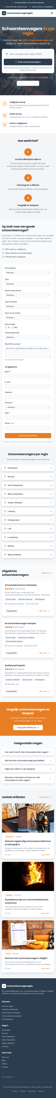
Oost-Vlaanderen (8, 1037)
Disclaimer (32, 1091)
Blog (3, 1060)
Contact (5, 1067)
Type (7, 279)
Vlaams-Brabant (8, 1043)
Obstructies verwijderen (11, 1013)
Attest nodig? (10, 324)
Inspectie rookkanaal (10, 1009)
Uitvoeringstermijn (12, 333)
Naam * (8, 372)
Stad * (7, 413)
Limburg (5, 1046)
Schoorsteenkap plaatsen (12, 1016)
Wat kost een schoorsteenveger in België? (26, 958)
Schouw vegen (7, 1006)
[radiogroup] (28, 327)
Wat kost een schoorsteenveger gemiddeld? (28, 760)
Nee (15, 327)
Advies (4, 1064)
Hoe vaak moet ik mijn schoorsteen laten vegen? (28, 752)
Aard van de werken (12, 313)
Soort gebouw (10, 268)
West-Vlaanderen (8, 1040)
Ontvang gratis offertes (28, 436)
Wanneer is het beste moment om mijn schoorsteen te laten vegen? (28, 779)
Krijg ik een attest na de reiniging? (28, 769)
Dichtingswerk (7, 1019)
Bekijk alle (47, 573)
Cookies (23, 1091)
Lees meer (46, 855)
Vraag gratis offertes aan (28, 727)
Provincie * (9, 403)
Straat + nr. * (10, 423)
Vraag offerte (11, 611)
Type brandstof (11, 302)
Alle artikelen (45, 797)
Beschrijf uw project (13, 344)
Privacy (15, 1091)
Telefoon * (9, 392)
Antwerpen (6, 1030)
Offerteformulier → (28, 83)
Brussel (5, 1033)
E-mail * (8, 382)
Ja (9, 327)
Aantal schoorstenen (13, 290)
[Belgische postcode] (28, 54)
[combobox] (28, 272)
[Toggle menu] (51, 13)
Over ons (5, 1057)
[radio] (6, 327)
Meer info (44, 611)
